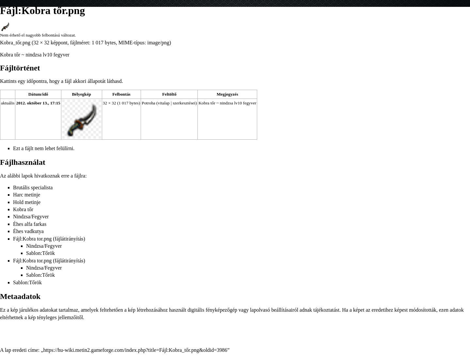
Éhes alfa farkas (29, 224)
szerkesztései (184, 103)
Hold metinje (26, 202)
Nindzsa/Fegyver (31, 216)
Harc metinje (26, 194)
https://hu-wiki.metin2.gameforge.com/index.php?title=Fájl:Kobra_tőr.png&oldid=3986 (135, 350)
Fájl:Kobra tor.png (32, 239)
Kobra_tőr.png (15, 42)
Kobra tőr (23, 209)
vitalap (164, 103)
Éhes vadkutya (28, 231)
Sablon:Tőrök (40, 253)
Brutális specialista (33, 187)
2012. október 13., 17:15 (38, 103)
